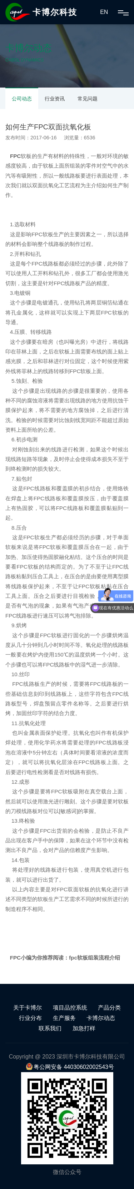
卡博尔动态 (100, 1018)
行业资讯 (55, 98)
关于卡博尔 (27, 1008)
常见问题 (88, 98)
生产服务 (64, 1018)
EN (104, 12)
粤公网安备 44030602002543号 (70, 1067)
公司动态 (22, 98)
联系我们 (50, 1028)
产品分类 (109, 1008)
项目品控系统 (70, 1008)
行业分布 (30, 1018)
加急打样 (84, 1028)
